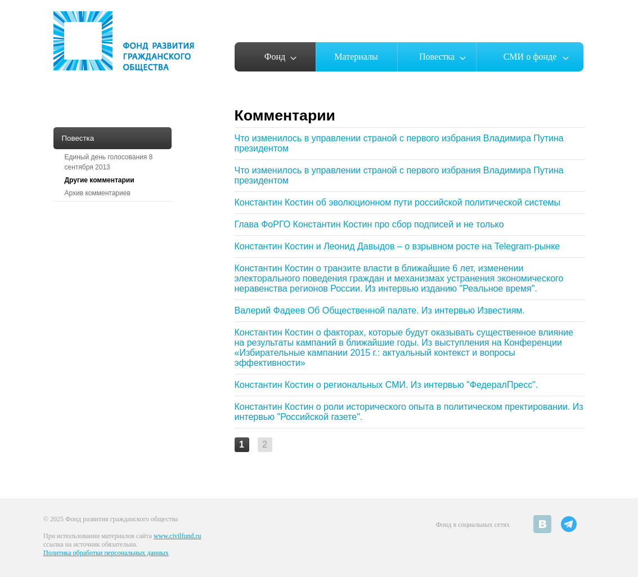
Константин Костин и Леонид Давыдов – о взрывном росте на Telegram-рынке (397, 246)
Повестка (437, 56)
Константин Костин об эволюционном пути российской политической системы (398, 202)
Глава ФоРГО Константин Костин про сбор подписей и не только (369, 224)
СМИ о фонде (530, 56)
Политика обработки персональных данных (106, 553)
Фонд (274, 56)
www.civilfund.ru (177, 536)
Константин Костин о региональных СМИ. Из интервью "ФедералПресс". (386, 385)
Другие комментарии (99, 180)
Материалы (356, 56)
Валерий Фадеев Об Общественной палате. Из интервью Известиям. (380, 310)
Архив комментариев (98, 193)
